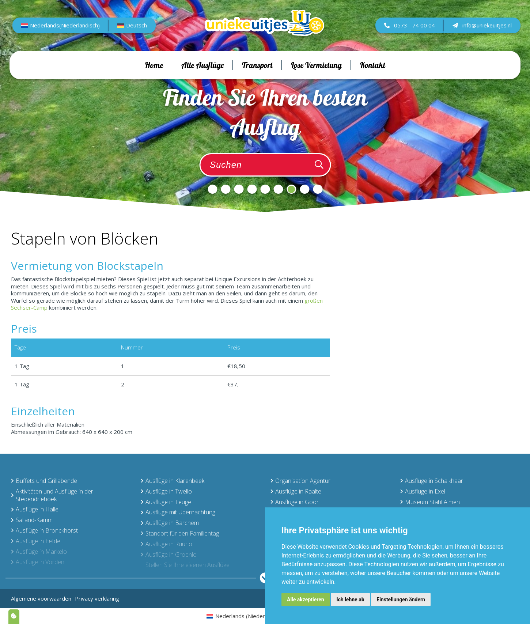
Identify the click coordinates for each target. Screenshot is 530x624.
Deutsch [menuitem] (138, 31)
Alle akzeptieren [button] (305, 599)
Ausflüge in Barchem (170, 523)
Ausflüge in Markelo (39, 552)
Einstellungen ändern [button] (400, 599)
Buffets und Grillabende (44, 481)
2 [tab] (225, 189)
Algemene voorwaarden (41, 598)
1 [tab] (212, 189)
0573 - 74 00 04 (408, 31)
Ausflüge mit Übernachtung (178, 512)
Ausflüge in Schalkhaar (431, 481)
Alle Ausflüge (202, 77)
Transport (257, 77)
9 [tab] (317, 189)
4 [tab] (252, 189)
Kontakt (372, 77)
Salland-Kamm (32, 520)
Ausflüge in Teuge (166, 502)
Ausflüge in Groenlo (169, 555)
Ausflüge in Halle (34, 509)
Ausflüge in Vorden (37, 562)
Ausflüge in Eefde (35, 541)
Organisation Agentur (300, 481)
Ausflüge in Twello (166, 491)
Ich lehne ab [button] (350, 599)
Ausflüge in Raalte (295, 491)
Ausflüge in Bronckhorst (44, 530)
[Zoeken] (319, 165)
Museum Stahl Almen (430, 502)
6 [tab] (278, 189)
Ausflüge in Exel (422, 491)
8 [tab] (304, 189)
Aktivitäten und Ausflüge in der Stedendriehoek (52, 495)
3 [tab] (238, 189)
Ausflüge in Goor (294, 502)
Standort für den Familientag (180, 533)
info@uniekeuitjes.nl (480, 31)
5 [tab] (265, 189)
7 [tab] (291, 189)
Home (154, 77)
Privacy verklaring (97, 598)
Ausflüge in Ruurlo (166, 544)
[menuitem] (62, 31)
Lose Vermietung (316, 77)
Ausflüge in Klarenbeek (172, 481)
